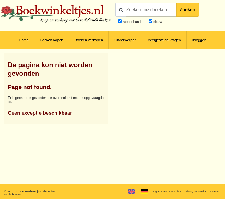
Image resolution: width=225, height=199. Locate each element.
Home (24, 40)
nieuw (157, 22)
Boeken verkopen (88, 40)
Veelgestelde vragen (164, 40)
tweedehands (132, 22)
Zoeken (187, 9)
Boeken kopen (51, 40)
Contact (214, 191)
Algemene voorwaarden (167, 191)
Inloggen (199, 40)
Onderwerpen (125, 40)
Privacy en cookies (195, 191)
